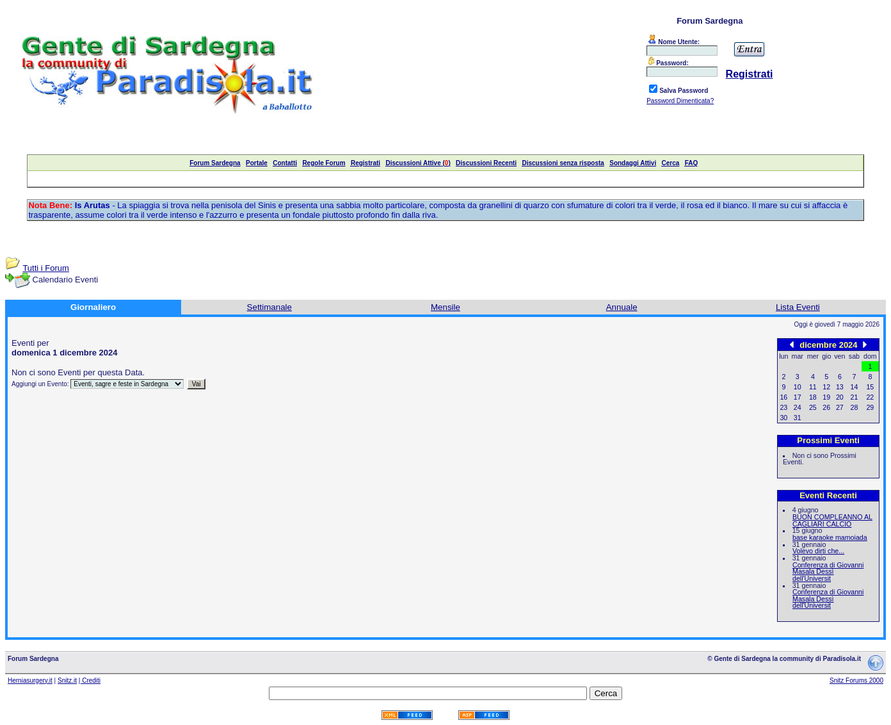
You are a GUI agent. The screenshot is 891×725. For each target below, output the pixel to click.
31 (797, 417)
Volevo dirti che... (818, 551)
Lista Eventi (798, 307)
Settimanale (269, 307)
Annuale (622, 307)
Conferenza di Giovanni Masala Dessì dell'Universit (827, 571)
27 (840, 407)
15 (870, 387)
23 (783, 407)
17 (797, 397)
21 (854, 397)
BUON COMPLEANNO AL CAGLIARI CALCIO (832, 520)
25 (813, 407)
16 (783, 397)
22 (870, 397)
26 (826, 407)
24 (797, 407)
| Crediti (89, 680)
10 (797, 387)
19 (826, 397)
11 (813, 387)
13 (840, 387)
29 (870, 407)
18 (813, 397)
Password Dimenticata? (680, 100)
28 (854, 407)
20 (840, 397)
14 (854, 387)
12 (826, 387)
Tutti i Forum (45, 268)
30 (783, 417)
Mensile (445, 307)
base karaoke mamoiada (829, 537)
